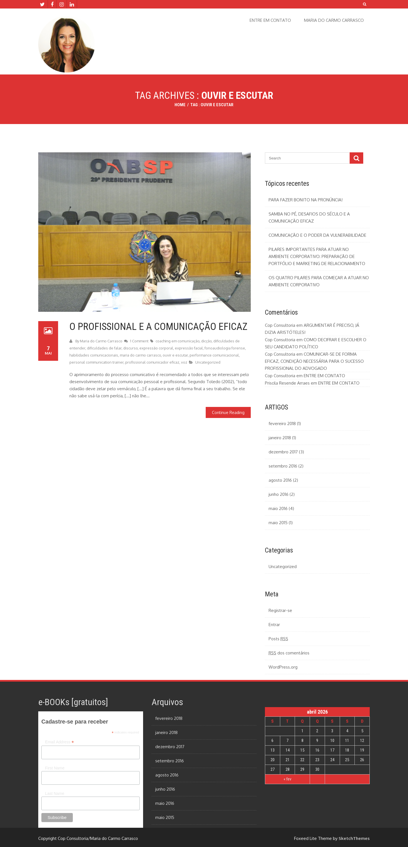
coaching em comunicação (177, 341)
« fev (287, 779)
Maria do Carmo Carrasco (101, 341)
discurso (130, 348)
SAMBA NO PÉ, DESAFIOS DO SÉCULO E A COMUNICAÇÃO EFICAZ (309, 217)
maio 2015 (278, 522)
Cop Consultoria (280, 325)
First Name (54, 768)
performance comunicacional (214, 355)
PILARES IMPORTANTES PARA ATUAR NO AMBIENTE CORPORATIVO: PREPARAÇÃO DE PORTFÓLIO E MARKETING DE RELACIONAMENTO (317, 256)
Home (180, 104)
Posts (278, 638)
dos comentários (289, 653)
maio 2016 (278, 508)
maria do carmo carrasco (140, 355)
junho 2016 (278, 494)
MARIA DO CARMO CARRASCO (334, 20)
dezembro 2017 (283, 452)
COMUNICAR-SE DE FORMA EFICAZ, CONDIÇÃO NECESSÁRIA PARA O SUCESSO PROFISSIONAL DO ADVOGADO (314, 361)
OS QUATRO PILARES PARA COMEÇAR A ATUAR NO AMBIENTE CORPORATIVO (319, 281)
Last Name (54, 793)
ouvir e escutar (175, 355)
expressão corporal (156, 348)
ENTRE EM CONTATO (270, 20)
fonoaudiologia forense (225, 348)
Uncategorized (207, 362)
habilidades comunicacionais (93, 355)
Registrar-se (280, 610)
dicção (206, 341)
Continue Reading (228, 412)
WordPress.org (283, 667)
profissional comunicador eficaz (152, 362)
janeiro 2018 (280, 437)
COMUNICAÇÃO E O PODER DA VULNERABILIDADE (317, 235)
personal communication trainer (96, 362)
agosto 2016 (280, 480)
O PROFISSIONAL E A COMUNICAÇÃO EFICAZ (158, 326)
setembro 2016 (283, 466)
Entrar (274, 624)
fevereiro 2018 (282, 423)
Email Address (59, 742)
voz (184, 362)
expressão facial (189, 348)
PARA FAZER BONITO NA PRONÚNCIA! (306, 199)
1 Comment (139, 341)
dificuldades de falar (104, 348)
